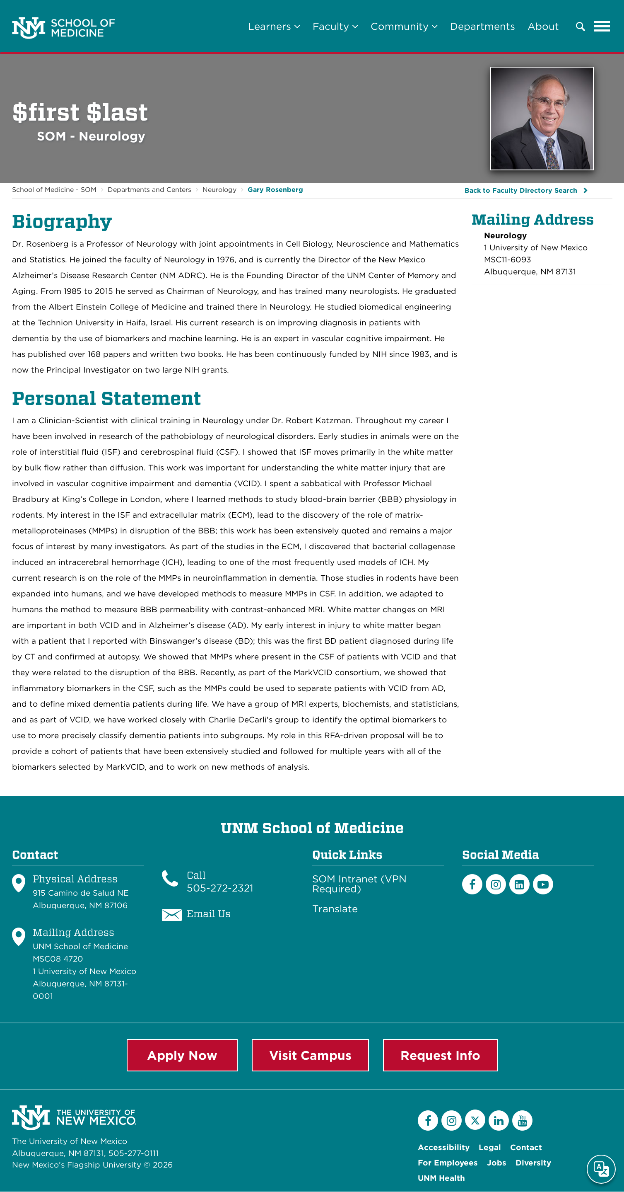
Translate (335, 909)
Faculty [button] (335, 26)
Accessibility (444, 1148)
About (543, 26)
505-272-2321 (220, 888)
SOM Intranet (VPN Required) (359, 884)
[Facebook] (472, 884)
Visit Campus (310, 1055)
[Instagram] (496, 884)
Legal (490, 1148)
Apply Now (182, 1055)
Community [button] (404, 26)
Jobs (496, 1163)
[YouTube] (522, 1121)
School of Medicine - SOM (54, 190)
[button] (580, 26)
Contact (526, 1148)
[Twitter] (475, 1120)
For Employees (448, 1163)
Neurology (219, 190)
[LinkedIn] (519, 884)
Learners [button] (274, 26)
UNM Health (441, 1178)
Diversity (533, 1163)
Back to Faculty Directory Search (521, 190)
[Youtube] (543, 884)
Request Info (440, 1055)
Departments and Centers (149, 190)
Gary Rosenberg (275, 190)
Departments (482, 26)
